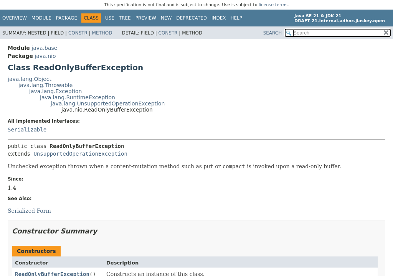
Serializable (27, 130)
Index (218, 18)
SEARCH (272, 33)
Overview (14, 18)
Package (66, 18)
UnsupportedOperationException (80, 154)
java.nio (45, 56)
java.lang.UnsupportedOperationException (108, 103)
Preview (145, 18)
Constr (78, 33)
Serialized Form (29, 211)
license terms (273, 4)
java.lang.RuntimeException (77, 97)
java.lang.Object (29, 79)
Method (102, 33)
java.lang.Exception (55, 91)
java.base (44, 48)
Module (41, 18)
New (166, 18)
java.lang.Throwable (45, 85)
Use (109, 18)
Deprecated (191, 18)
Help (237, 18)
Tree (125, 18)
